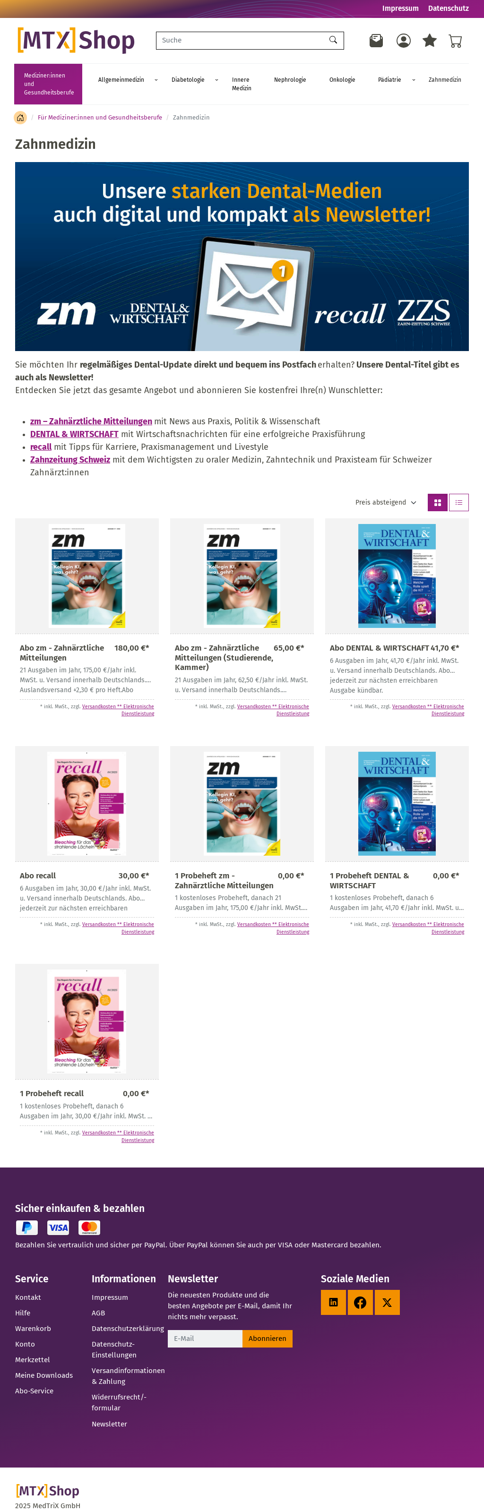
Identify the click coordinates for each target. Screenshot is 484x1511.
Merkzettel (32, 1343)
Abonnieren (267, 1321)
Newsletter (109, 1407)
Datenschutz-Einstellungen (114, 1332)
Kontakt (28, 1280)
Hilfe (22, 1296)
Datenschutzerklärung (128, 1311)
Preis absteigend (380, 485)
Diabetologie (221, 75)
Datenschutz (448, 8)
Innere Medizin (270, 75)
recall (41, 430)
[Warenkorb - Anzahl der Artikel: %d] (455, 41)
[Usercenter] (403, 41)
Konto (25, 1327)
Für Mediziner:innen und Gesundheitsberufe (100, 100)
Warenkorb (33, 1311)
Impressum (400, 8)
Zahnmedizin (428, 75)
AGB (98, 1296)
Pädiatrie (386, 75)
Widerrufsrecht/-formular (119, 1385)
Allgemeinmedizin (168, 75)
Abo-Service (34, 1374)
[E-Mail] (205, 1322)
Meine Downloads (44, 1358)
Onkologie (353, 75)
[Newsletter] (377, 41)
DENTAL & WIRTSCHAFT (74, 417)
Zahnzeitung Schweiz (70, 443)
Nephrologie (315, 75)
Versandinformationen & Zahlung (128, 1359)
